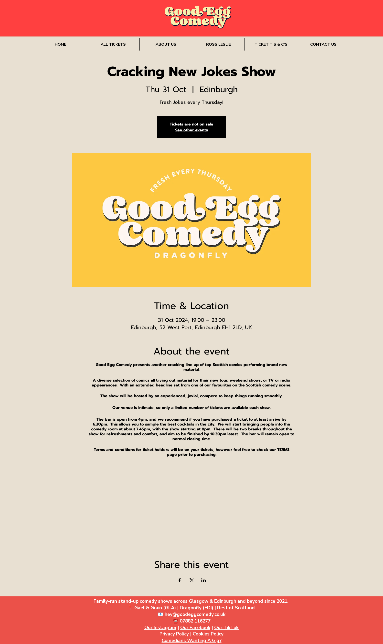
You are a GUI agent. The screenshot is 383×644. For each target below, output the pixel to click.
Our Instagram (160, 627)
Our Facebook (195, 627)
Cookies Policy (208, 634)
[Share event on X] (191, 580)
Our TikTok (226, 627)
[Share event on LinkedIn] (203, 580)
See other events (191, 130)
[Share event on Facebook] (179, 580)
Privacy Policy (174, 634)
